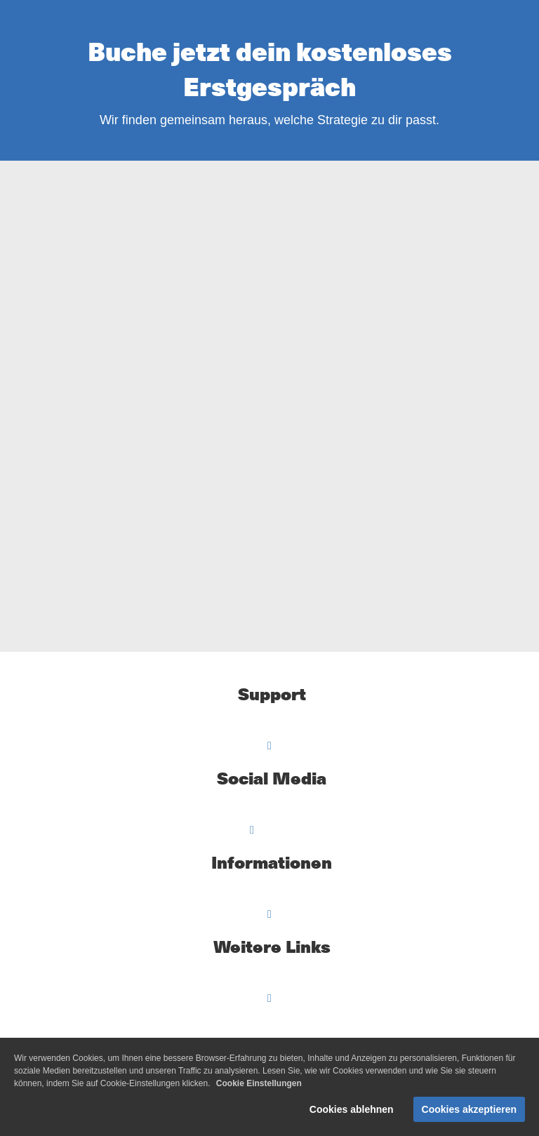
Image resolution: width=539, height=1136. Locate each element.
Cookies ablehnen (352, 1109)
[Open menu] (269, 746)
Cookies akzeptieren (469, 1109)
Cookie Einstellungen (259, 1083)
